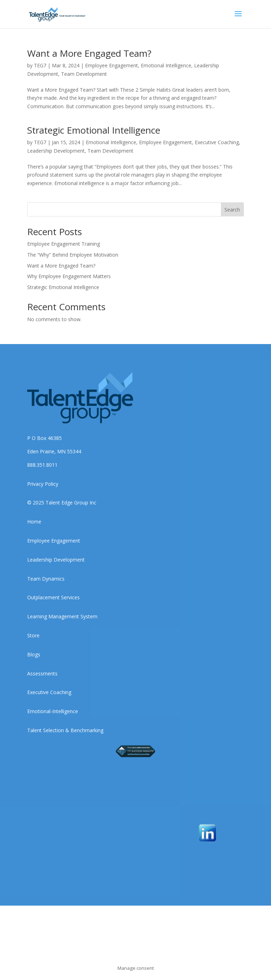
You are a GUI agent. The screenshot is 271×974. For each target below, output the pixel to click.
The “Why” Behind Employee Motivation (72, 254)
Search (232, 209)
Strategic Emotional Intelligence (93, 130)
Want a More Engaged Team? (89, 53)
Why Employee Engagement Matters (69, 276)
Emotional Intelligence (166, 65)
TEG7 (40, 65)
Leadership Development (56, 150)
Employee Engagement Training (63, 243)
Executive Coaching (217, 142)
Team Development (84, 74)
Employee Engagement (111, 65)
